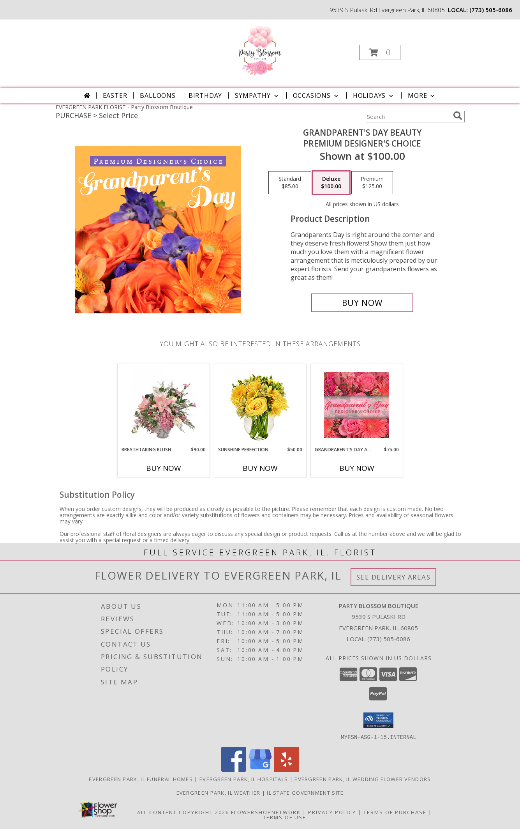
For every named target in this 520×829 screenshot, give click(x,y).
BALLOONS (157, 95)
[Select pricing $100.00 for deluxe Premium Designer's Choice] (331, 182)
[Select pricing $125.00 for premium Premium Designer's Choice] (372, 182)
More (422, 95)
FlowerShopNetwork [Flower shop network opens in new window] (266, 811)
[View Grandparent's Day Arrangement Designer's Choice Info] (356, 405)
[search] (457, 115)
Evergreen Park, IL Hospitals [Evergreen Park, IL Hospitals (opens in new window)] (243, 778)
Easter (115, 95)
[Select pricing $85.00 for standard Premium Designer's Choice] (290, 182)
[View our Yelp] (286, 769)
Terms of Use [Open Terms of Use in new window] (284, 816)
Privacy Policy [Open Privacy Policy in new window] (332, 811)
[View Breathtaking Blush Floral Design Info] (163, 405)
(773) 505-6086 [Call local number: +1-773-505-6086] (490, 10)
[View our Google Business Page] (260, 769)
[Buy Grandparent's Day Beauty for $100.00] (362, 302)
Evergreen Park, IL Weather (218, 792)
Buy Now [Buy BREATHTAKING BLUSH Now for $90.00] (163, 468)
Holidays (374, 95)
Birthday (205, 95)
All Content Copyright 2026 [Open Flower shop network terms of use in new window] (183, 811)
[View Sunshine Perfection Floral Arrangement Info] (260, 405)
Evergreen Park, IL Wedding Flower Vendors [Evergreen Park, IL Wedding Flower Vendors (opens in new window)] (362, 778)
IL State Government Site (305, 792)
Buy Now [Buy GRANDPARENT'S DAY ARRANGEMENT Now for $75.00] (356, 468)
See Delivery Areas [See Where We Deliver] (393, 577)
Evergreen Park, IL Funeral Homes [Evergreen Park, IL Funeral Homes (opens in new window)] (141, 778)
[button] (379, 52)
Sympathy (257, 95)
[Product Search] (407, 116)
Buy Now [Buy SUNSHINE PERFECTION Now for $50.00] (260, 468)
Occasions (316, 95)
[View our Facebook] (233, 769)
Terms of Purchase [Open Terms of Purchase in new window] (395, 811)
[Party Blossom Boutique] (259, 50)
